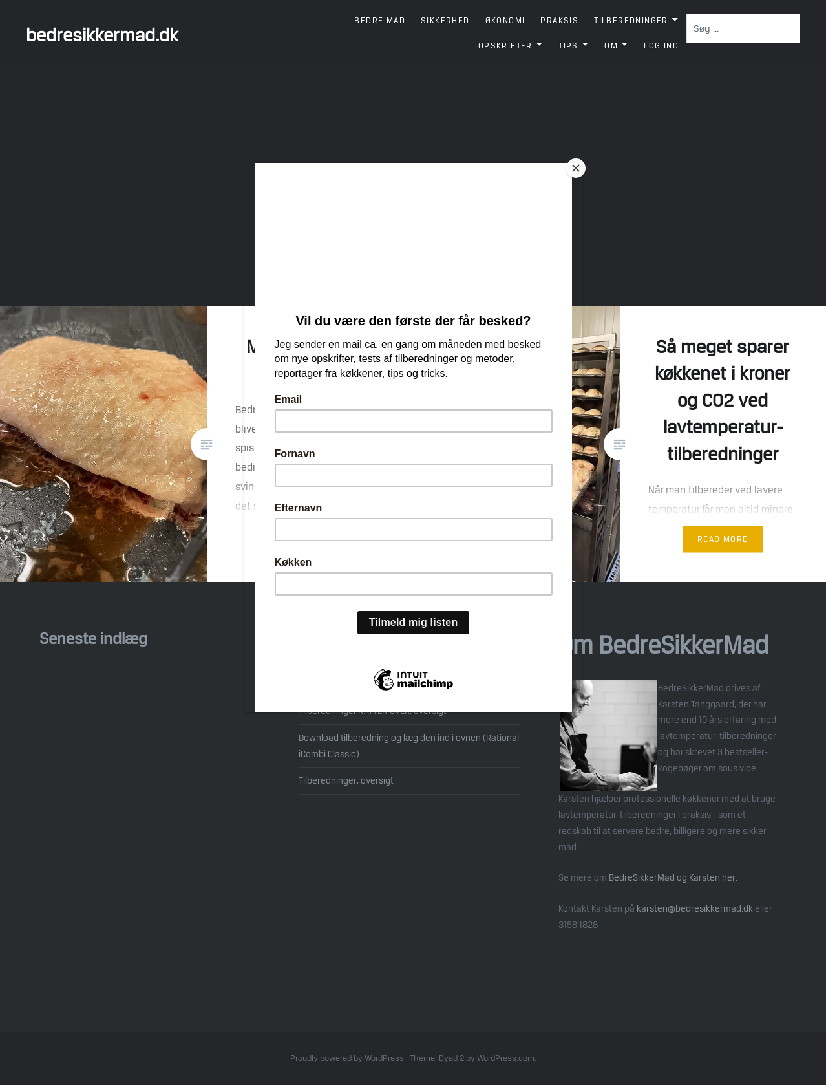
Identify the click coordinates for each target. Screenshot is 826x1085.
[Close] (579, 166)
